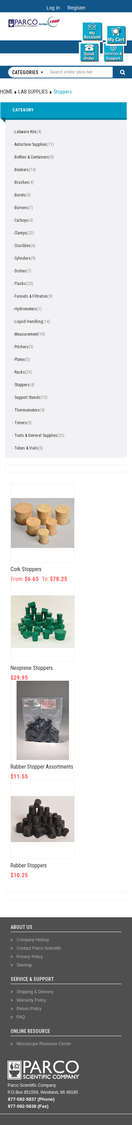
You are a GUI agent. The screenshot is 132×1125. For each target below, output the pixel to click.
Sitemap (24, 965)
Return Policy (29, 1008)
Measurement (26, 334)
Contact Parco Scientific (39, 948)
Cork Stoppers (26, 569)
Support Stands (27, 397)
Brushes (21, 182)
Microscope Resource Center (44, 1043)
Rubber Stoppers (29, 865)
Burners (21, 207)
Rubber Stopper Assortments (42, 767)
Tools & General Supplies (35, 435)
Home (6, 92)
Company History (33, 939)
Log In (53, 8)
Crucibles (22, 245)
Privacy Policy (30, 956)
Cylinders (22, 258)
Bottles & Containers (31, 157)
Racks (19, 372)
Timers (20, 422)
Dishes (20, 271)
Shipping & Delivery (35, 991)
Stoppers (22, 384)
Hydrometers (25, 308)
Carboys (21, 220)
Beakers (21, 169)
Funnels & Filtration (31, 296)
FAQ (21, 1017)
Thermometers (27, 410)
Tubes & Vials (26, 448)
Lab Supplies (33, 92)
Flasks (20, 283)
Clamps (20, 233)
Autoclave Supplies (30, 144)
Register (77, 8)
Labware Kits (25, 131)
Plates (19, 359)
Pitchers (21, 346)
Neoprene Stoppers (32, 668)
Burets (20, 195)
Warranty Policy (31, 1000)
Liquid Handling (28, 321)
